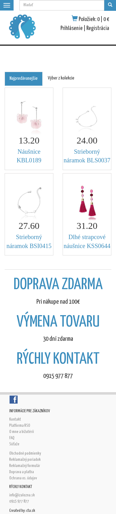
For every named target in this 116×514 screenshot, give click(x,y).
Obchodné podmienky (25, 454)
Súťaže (14, 444)
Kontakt (15, 420)
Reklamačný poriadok (25, 460)
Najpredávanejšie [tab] (24, 78)
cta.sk (30, 511)
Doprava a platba (21, 472)
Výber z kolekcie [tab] (61, 78)
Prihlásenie (71, 28)
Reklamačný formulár (24, 466)
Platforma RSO (19, 426)
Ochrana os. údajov (23, 478)
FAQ (11, 438)
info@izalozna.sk (22, 495)
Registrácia (97, 28)
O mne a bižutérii (21, 432)
